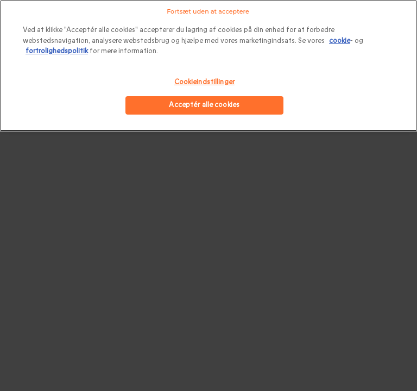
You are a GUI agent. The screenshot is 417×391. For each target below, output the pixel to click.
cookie (339, 41)
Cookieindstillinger (204, 82)
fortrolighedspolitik (57, 51)
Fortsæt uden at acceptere (208, 11)
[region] (208, 65)
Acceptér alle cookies (204, 105)
